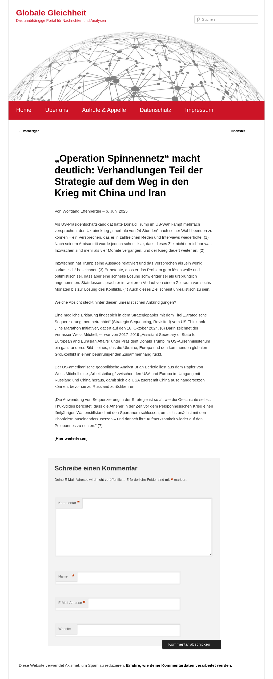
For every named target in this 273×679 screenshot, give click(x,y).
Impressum (199, 110)
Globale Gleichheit (51, 12)
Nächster (240, 131)
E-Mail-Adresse (71, 603)
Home (23, 110)
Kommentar (69, 503)
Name (66, 576)
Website (64, 629)
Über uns (56, 110)
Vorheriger (29, 131)
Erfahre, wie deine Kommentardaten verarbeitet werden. (179, 665)
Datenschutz (155, 110)
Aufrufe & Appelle (104, 110)
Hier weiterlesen (71, 438)
